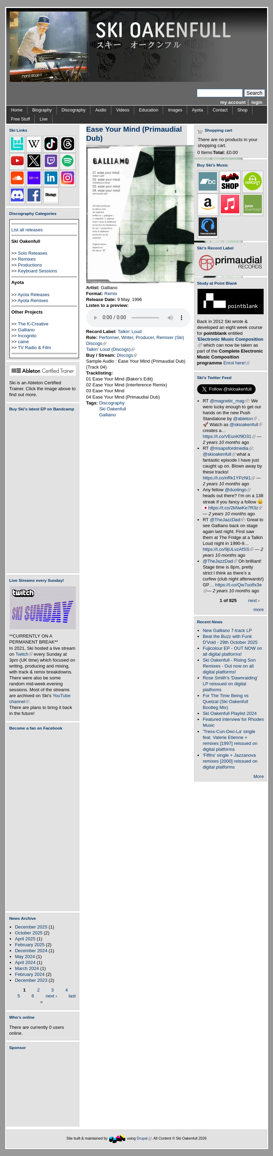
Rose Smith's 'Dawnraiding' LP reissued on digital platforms (230, 683)
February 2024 (30, 974)
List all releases (27, 229)
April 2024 (25, 962)
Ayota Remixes (33, 300)
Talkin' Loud (130, 331)
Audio (100, 110)
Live (44, 119)
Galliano (26, 329)
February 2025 (30, 944)
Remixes (26, 259)
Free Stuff (20, 119)
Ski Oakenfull (112, 408)
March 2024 (27, 968)
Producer (145, 337)
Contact (220, 110)
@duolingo (238, 489)
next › (51, 995)
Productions (30, 265)
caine (23, 341)
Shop (243, 110)
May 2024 (25, 956)
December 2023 (31, 980)
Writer (127, 337)
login (256, 102)
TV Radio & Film (34, 347)
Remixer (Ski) (170, 337)
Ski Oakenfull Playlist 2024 (230, 713)
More (259, 776)
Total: (219, 152)
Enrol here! (236, 362)
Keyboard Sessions (37, 270)
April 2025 (25, 938)
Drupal (144, 1138)
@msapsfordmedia (231, 448)
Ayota (197, 110)
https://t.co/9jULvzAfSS (228, 549)
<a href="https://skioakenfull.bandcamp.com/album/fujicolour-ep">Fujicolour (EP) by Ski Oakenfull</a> (40, 492)
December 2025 (31, 927)
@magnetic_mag (229, 400)
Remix (110, 293)
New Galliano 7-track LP (227, 630)
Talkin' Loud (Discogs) (110, 349)
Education (148, 110)
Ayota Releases (34, 294)
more (259, 609)
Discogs (96, 343)
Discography (74, 110)
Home (17, 110)
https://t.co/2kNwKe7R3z (235, 507)
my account (233, 102)
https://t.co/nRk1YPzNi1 (229, 477)
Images (175, 110)
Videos (122, 110)
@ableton (245, 418)
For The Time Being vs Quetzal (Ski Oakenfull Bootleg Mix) (226, 701)
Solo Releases (32, 253)
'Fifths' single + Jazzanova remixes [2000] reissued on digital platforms (230, 761)
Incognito (27, 335)
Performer (109, 337)
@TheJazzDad (227, 519)
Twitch (24, 654)
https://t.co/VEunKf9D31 (229, 436)
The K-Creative (33, 323)
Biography (42, 110)
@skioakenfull (246, 424)
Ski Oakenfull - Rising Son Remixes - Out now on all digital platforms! (229, 666)
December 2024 (31, 950)
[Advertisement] (44, 1088)
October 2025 (28, 932)
